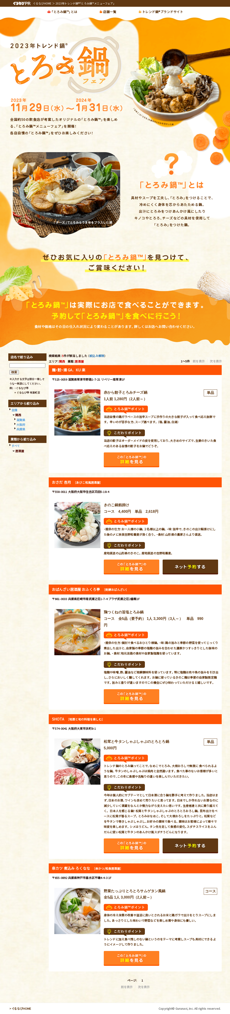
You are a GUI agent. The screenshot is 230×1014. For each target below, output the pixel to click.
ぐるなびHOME (42, 3)
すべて (15, 446)
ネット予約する (190, 567)
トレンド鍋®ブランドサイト (162, 12)
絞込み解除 (96, 356)
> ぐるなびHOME (20, 1008)
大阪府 (20, 424)
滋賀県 (20, 420)
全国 (14, 410)
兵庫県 (20, 429)
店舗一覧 (109, 12)
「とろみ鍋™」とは (64, 12)
